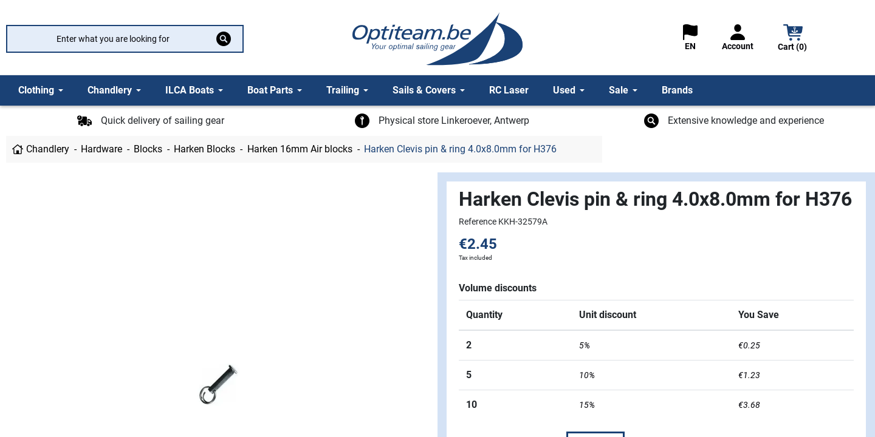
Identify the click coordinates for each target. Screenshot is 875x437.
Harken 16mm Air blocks (299, 149)
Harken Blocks (204, 149)
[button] (793, 39)
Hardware (101, 149)
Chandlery (47, 149)
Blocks (148, 149)
